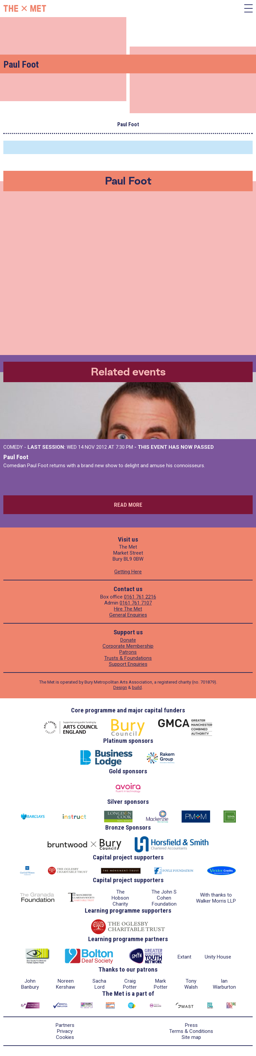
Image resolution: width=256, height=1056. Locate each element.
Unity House (218, 957)
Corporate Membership (128, 646)
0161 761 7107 (136, 603)
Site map (191, 1037)
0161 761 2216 (140, 597)
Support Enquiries (128, 664)
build (137, 687)
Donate (128, 640)
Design (120, 687)
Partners (65, 1025)
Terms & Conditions (191, 1031)
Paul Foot (15, 457)
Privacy (65, 1031)
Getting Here (128, 572)
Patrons (128, 652)
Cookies (65, 1037)
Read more (128, 504)
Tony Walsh (191, 984)
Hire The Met (128, 609)
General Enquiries (128, 615)
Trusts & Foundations (128, 658)
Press (191, 1025)
